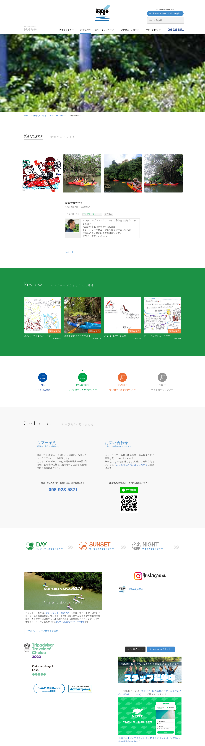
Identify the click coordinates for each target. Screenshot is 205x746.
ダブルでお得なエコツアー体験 (70, 622)
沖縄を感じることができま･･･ (79, 336)
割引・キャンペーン (105, 30)
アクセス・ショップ (130, 30)
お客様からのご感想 (38, 116)
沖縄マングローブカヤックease (43, 630)
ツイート (69, 252)
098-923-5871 (175, 29)
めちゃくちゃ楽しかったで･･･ (39, 336)
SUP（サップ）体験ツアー (58, 613)
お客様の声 (85, 30)
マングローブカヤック (57, 116)
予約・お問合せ (154, 30)
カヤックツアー (67, 30)
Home (26, 116)
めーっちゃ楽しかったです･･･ (159, 336)
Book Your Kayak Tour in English (165, 13)
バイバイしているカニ (115, 336)
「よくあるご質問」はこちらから (131, 464)
